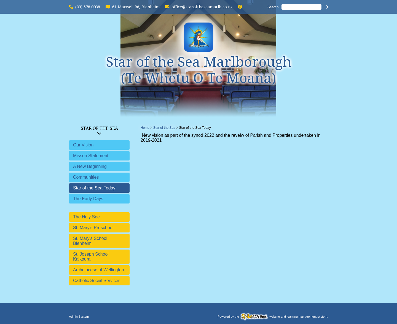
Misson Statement (90, 155)
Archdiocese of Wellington (98, 269)
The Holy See (86, 217)
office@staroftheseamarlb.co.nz (201, 6)
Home (145, 128)
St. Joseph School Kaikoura (91, 256)
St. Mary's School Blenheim (90, 241)
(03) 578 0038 (87, 6)
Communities (86, 177)
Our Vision (83, 145)
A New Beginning (90, 166)
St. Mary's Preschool (93, 227)
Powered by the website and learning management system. (273, 316)
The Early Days (88, 198)
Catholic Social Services (96, 280)
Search (273, 7)
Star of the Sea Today (94, 188)
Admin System (79, 316)
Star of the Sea (99, 128)
